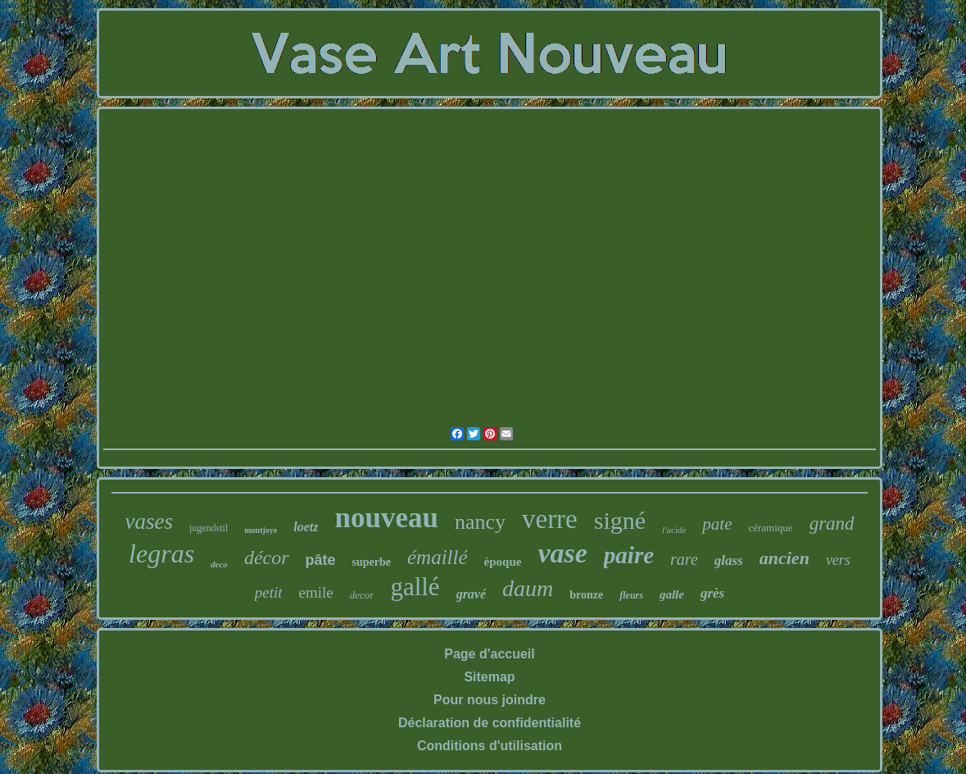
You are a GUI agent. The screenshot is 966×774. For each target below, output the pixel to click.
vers (838, 560)
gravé (471, 594)
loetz (305, 527)
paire (629, 555)
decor (362, 595)
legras (161, 553)
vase (562, 553)
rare (684, 559)
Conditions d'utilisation (489, 746)
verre (550, 519)
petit (269, 592)
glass (728, 560)
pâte (321, 560)
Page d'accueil (489, 654)
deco (219, 564)
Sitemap (489, 677)
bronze (586, 595)
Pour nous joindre (489, 700)
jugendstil (208, 528)
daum (527, 588)
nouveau (386, 518)
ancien (785, 558)
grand (832, 523)
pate (717, 524)
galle (672, 594)
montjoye (260, 530)
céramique (770, 527)
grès (712, 593)
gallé (414, 586)
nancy (480, 522)
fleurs (631, 595)
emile (316, 592)
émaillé (437, 557)
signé (620, 520)
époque (503, 561)
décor (266, 557)
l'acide (674, 530)
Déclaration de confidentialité (489, 723)
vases (148, 521)
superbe (371, 562)
